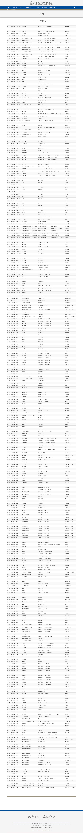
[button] (74, 7)
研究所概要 (44, 7)
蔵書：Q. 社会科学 (13, 9)
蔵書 (38, 7)
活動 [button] (20, 7)
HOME (9, 7)
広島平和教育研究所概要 (41, 830)
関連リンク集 (52, 7)
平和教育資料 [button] (27, 7)
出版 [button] (34, 7)
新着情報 (15, 7)
